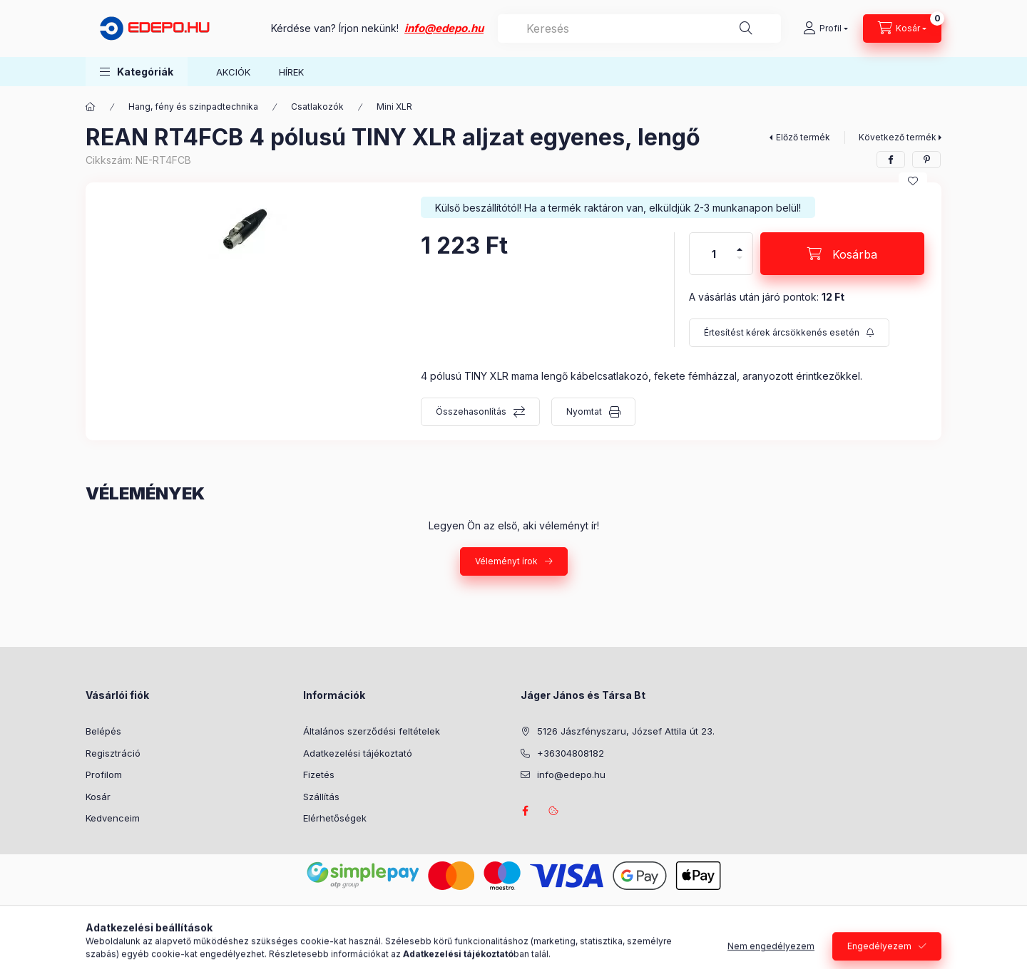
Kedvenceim (113, 818)
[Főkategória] (91, 106)
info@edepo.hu (444, 28)
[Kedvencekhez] (913, 181)
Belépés (103, 731)
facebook (525, 811)
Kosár (98, 796)
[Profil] (825, 28)
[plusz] (739, 243)
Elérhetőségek (335, 818)
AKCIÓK (233, 72)
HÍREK (291, 72)
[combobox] (639, 28)
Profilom (104, 774)
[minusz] (739, 264)
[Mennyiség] (714, 253)
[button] (137, 71)
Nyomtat (584, 411)
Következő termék (897, 137)
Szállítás (321, 796)
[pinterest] (926, 159)
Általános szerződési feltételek (371, 731)
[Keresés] (746, 28)
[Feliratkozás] (789, 332)
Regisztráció (113, 753)
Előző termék (803, 137)
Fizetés (318, 774)
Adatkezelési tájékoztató (357, 753)
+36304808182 (570, 753)
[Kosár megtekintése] (902, 28)
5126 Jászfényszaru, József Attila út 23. (626, 731)
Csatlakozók (317, 106)
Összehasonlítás (471, 411)
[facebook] (891, 159)
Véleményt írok (506, 561)
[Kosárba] (842, 253)
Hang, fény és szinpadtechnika (193, 106)
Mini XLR (394, 106)
